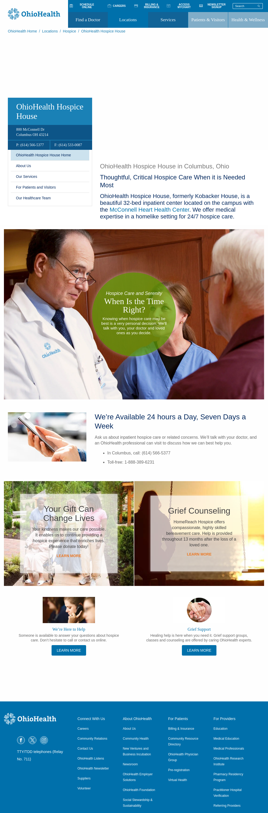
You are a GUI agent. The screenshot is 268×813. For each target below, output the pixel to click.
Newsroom (130, 764)
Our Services (26, 176)
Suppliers (84, 778)
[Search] (259, 6)
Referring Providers (227, 805)
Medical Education (226, 738)
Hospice (69, 31)
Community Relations (92, 738)
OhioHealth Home (22, 31)
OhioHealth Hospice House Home (43, 155)
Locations (128, 19)
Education (220, 728)
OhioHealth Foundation (139, 790)
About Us (23, 166)
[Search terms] (248, 6)
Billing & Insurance (181, 728)
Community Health (136, 738)
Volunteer (84, 788)
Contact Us (85, 748)
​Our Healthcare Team (33, 198)
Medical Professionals (229, 748)
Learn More (69, 556)
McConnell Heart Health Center (149, 209)
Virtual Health (177, 780)
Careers (83, 728)
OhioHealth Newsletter (93, 768)
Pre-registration (179, 770)
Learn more (199, 650)
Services (168, 19)
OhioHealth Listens (90, 758)
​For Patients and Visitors (36, 187)
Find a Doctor (88, 19)
